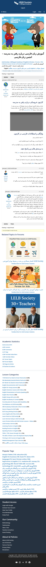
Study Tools (5, 515)
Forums (37, 62)
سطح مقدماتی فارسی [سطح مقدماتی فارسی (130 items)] (28, 491)
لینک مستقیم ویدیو (28, 110)
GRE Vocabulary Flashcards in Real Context (14, 407)
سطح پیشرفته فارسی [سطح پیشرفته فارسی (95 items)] (10, 494)
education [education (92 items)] (22, 454)
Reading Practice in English (9, 428)
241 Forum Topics (7, 359)
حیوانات (38, 68)
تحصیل (42, 68)
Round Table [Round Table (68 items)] (19, 464)
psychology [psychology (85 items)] (7, 464)
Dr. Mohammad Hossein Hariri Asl (29, 556)
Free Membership (7, 512)
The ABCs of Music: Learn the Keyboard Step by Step (16, 435)
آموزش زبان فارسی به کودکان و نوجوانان (33, 89)
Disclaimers (5, 550)
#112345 (41, 191)
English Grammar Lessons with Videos (13, 390)
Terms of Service (7, 545)
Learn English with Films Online (11, 414)
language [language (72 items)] (7, 459)
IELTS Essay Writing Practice (10, 411)
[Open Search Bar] (44, 12)
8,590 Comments (7, 349)
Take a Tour (5, 527)
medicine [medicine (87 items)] (26, 461)
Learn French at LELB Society (10, 416)
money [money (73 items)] (35, 461)
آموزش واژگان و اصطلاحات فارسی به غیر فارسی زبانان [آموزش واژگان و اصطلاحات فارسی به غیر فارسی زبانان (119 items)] (21, 480)
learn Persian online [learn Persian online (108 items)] (21, 459)
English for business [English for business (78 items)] (10, 457)
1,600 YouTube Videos (8, 357)
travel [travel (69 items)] (17, 466)
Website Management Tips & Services (12, 440)
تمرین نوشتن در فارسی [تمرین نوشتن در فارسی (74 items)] (10, 489)
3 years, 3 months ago (25, 70)
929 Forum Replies (7, 361)
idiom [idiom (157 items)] (30, 457)
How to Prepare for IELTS (9, 409)
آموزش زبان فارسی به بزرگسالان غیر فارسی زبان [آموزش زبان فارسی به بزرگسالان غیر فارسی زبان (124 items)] (19, 468)
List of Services (6, 542)
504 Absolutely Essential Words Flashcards (14, 380)
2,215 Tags (5, 352)
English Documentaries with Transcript (13, 385)
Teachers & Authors (8, 530)
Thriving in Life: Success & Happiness (12, 438)
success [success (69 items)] (30, 464)
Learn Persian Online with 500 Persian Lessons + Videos (17, 421)
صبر (25, 68)
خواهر (32, 163)
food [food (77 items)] (23, 457)
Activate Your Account (8, 508)
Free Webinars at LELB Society (10, 404)
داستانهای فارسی (31, 68)
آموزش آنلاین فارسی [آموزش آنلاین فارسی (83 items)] (29, 466)
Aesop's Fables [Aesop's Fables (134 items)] (9, 454)
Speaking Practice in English (10, 431)
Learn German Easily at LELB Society (12, 419)
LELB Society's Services (8, 423)
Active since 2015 (7, 345)
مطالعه (10, 68)
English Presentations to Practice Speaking (14, 392)
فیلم (22, 68)
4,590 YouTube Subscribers (9, 354)
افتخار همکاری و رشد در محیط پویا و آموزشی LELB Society (23, 261)
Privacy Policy (6, 547)
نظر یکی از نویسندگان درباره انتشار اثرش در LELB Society (23, 329)
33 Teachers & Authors (8, 366)
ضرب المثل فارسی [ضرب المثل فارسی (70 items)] (26, 494)
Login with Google (7, 505)
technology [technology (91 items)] (7, 466)
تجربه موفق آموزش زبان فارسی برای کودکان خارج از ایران (23, 289)
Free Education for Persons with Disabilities (14, 402)
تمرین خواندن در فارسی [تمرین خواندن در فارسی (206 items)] (11, 482)
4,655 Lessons (6, 347)
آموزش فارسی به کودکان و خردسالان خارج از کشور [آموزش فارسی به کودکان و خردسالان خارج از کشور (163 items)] (19, 477)
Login (34, 12)
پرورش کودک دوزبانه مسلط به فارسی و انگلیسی (16, 443)
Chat (39, 12)
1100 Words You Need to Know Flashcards (14, 378)
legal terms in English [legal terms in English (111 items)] (11, 461)
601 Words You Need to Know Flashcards (13, 382)
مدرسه (15, 68)
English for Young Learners (9, 387)
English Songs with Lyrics (9, 397)
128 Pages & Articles (8, 364)
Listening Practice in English (10, 426)
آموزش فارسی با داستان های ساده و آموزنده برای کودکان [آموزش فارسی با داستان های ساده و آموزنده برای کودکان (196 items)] (21, 473)
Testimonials (6, 525)
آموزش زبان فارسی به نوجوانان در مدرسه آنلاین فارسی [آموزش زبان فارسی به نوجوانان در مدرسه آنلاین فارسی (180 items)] (21, 471)
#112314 (41, 80)
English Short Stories (8, 395)
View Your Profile (7, 510)
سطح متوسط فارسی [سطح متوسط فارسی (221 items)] (10, 491)
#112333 (41, 168)
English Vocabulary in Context (10, 399)
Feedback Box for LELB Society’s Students (23, 263)
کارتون (19, 68)
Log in (23, 8)
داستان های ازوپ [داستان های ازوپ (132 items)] (27, 489)
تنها (33, 213)
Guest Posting (6, 532)
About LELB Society (8, 540)
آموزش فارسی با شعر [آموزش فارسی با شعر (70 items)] (10, 475)
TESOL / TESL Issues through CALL (11, 433)
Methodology (6, 523)
